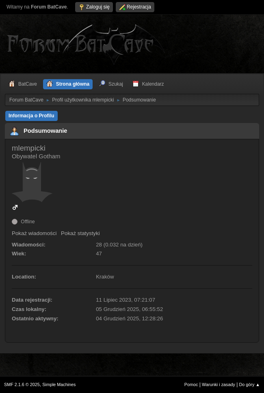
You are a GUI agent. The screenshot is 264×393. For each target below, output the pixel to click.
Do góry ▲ (249, 384)
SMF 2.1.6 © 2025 (22, 384)
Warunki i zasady (218, 384)
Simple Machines (59, 384)
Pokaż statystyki (80, 233)
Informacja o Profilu (31, 116)
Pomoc (191, 384)
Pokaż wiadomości (34, 233)
